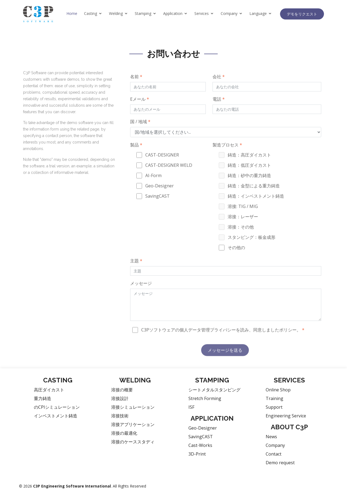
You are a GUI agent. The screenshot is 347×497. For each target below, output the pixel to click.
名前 (136, 86)
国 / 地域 (140, 131)
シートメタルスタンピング (214, 390)
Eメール (139, 108)
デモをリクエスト (302, 14)
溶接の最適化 (124, 433)
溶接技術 (119, 416)
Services (201, 13)
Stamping (143, 13)
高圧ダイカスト (49, 390)
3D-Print (197, 454)
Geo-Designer (202, 428)
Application (172, 13)
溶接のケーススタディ (133, 442)
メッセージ (141, 292)
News (271, 437)
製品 (136, 154)
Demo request (280, 463)
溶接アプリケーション (133, 424)
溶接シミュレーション (133, 407)
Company (229, 13)
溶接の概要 (122, 390)
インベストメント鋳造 (55, 416)
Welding (116, 13)
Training (274, 398)
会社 (219, 86)
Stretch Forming (204, 398)
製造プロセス (227, 154)
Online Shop (278, 390)
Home (71, 13)
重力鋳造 (42, 398)
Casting (90, 13)
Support (274, 407)
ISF (191, 407)
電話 (219, 108)
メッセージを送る (225, 359)
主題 (136, 270)
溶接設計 (119, 398)
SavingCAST (200, 437)
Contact (273, 454)
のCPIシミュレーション (57, 407)
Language (258, 13)
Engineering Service (286, 416)
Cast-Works (200, 445)
